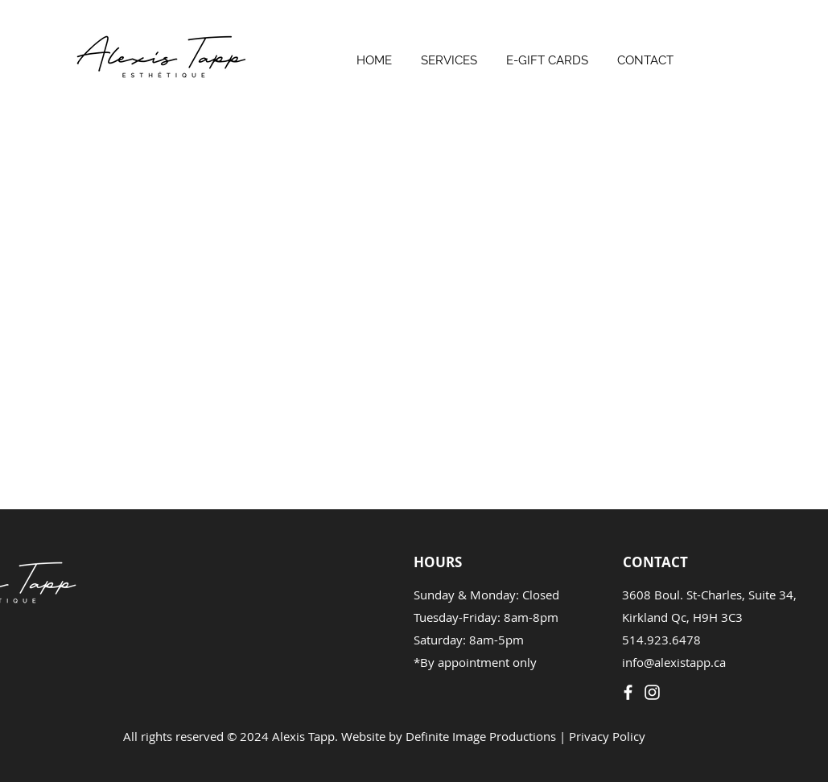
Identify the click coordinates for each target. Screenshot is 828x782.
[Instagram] (652, 692)
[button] (449, 53)
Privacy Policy (607, 736)
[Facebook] (628, 692)
